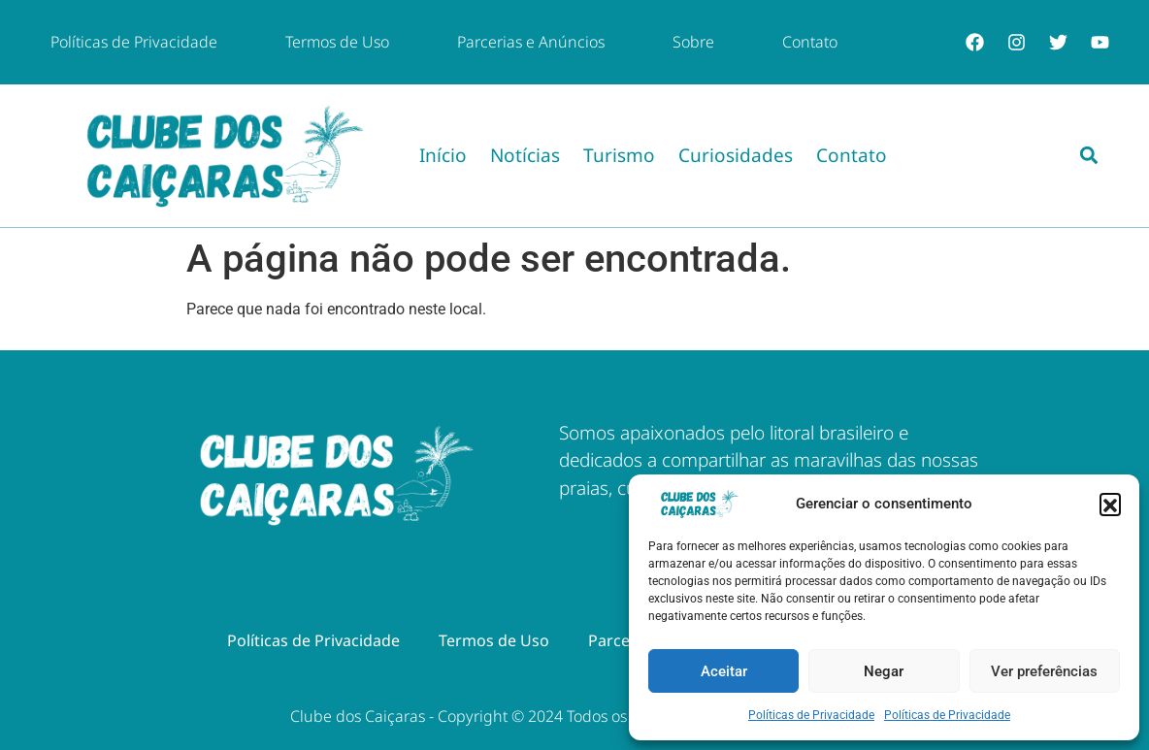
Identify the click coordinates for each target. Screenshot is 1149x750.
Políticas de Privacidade (811, 715)
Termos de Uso (337, 41)
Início (443, 155)
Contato (809, 41)
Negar (883, 671)
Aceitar (724, 671)
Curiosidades (735, 155)
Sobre (693, 41)
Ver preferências (1044, 671)
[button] (1110, 503)
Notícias (525, 155)
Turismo (619, 155)
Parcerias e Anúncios (531, 41)
